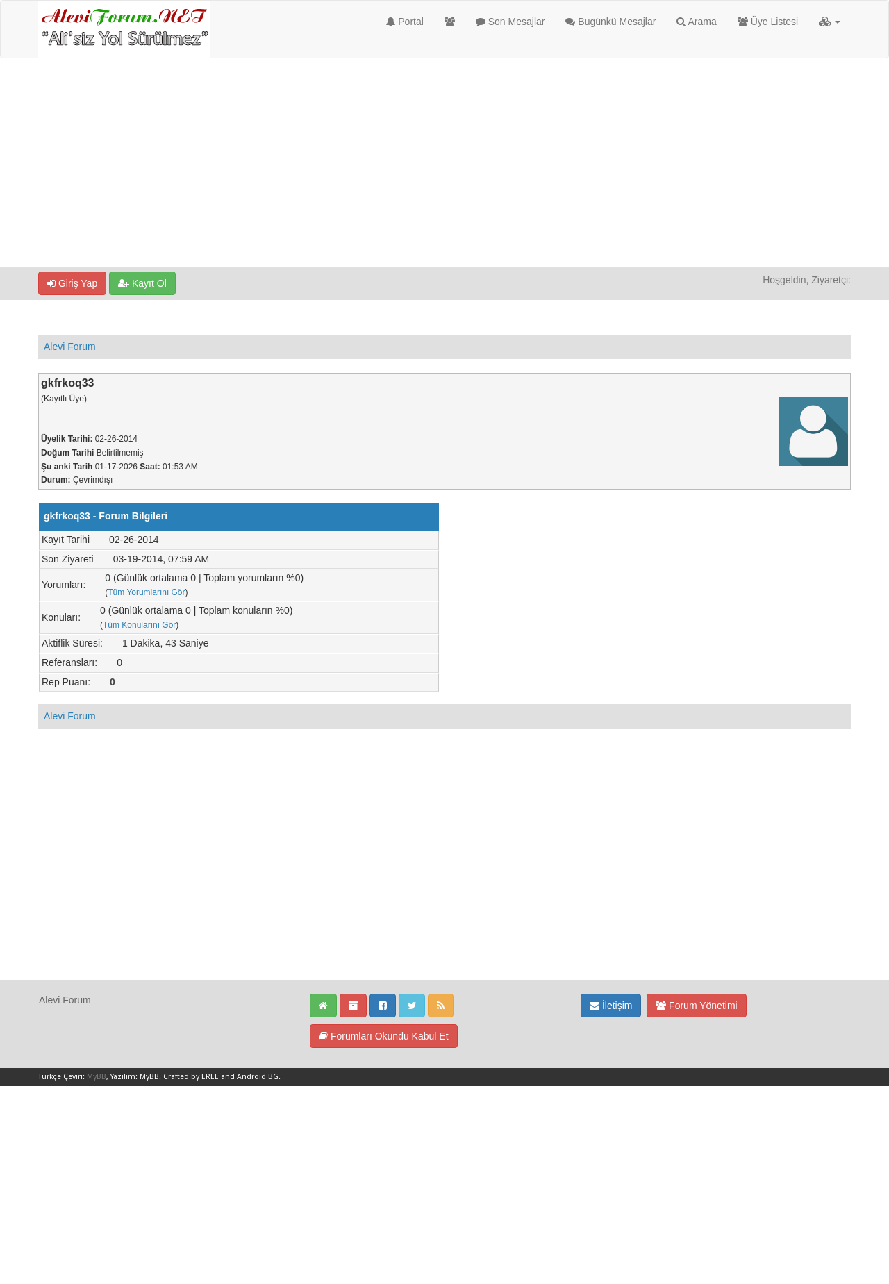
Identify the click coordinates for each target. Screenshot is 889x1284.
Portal (404, 21)
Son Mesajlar (510, 21)
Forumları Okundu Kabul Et (384, 1036)
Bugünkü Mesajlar (610, 21)
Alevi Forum (70, 346)
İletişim (611, 1005)
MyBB (96, 1076)
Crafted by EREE (191, 1076)
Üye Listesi (768, 21)
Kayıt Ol (142, 283)
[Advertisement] (444, 162)
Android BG (258, 1076)
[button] (829, 21)
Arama (696, 21)
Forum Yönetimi (696, 1005)
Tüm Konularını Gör (139, 625)
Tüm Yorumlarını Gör (146, 592)
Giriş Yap (72, 283)
